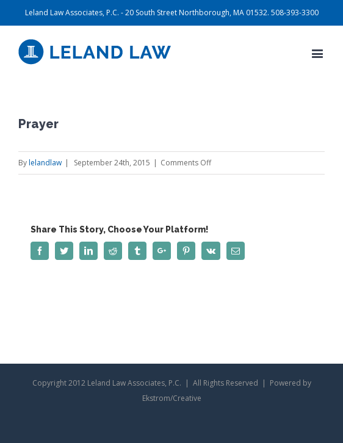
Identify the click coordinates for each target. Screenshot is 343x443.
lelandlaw (45, 162)
